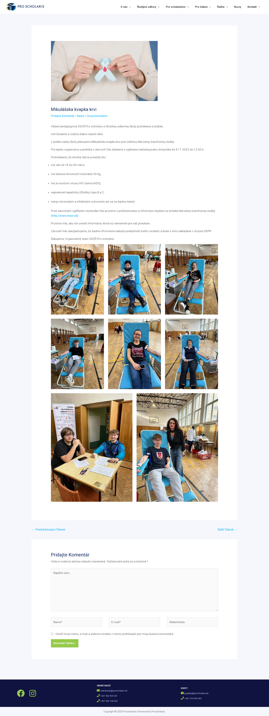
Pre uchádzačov (179, 6)
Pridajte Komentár (62, 116)
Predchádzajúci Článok (48, 529)
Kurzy (238, 6)
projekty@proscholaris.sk (196, 693)
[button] (132, 6)
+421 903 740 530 (109, 701)
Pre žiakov (205, 6)
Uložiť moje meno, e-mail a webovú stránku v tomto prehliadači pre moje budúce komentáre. (115, 634)
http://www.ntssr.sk (64, 215)
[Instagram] (33, 693)
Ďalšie (223, 6)
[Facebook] (21, 693)
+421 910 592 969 (193, 698)
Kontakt (254, 6)
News (80, 116)
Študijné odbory (151, 6)
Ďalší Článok (227, 529)
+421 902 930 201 (109, 696)
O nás (129, 6)
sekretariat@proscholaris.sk (113, 691)
